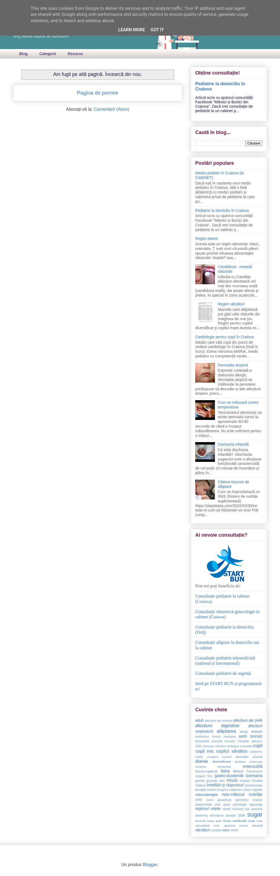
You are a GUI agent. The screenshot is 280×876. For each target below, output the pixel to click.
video (226, 830)
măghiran (235, 789)
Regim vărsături (231, 304)
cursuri (227, 756)
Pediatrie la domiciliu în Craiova (222, 210)
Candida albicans (250, 741)
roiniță (226, 808)
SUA (241, 815)
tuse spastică (224, 825)
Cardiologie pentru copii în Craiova (224, 337)
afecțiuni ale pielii (247, 720)
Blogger (150, 864)
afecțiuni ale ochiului (218, 720)
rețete (216, 808)
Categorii (47, 54)
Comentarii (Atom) (111, 109)
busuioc (230, 741)
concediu (246, 746)
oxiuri (210, 799)
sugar (254, 814)
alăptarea (226, 731)
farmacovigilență (206, 771)
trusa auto (214, 821)
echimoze (255, 761)
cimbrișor (233, 746)
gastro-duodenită (229, 775)
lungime (222, 789)
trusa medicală (234, 821)
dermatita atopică (249, 756)
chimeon (208, 746)
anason (256, 731)
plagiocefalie (203, 804)
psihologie (240, 804)
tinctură (200, 821)
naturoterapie (206, 794)
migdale (257, 789)
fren (209, 776)
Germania (254, 775)
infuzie (232, 780)
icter (222, 780)
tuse (251, 821)
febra (225, 771)
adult (199, 720)
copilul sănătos (231, 751)
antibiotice (202, 736)
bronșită (216, 741)
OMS (198, 799)
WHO (234, 830)
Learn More (131, 29)
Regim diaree (206, 238)
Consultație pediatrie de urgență (223, 673)
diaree (201, 761)
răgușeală (255, 804)
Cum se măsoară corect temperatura (238, 404)
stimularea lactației (223, 815)
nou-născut (233, 794)
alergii (244, 731)
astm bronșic (250, 736)
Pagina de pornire (97, 93)
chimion (220, 746)
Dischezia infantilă (233, 444)
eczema (200, 766)
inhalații (257, 780)
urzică (243, 825)
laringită (200, 789)
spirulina (256, 808)
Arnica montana (223, 736)
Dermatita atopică (233, 365)
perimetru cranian (249, 799)
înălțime (200, 785)
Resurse (75, 54)
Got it (157, 29)
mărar (247, 789)
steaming (201, 815)
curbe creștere (206, 756)
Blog (23, 54)
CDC (198, 746)
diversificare (221, 762)
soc (247, 808)
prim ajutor (223, 804)
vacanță (257, 825)
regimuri (202, 808)
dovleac (240, 761)
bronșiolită (202, 741)
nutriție (255, 794)
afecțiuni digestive (217, 725)
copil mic (204, 751)
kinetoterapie (253, 785)
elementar (224, 766)
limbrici (212, 789)
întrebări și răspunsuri (225, 785)
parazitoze (224, 799)
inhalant (245, 780)
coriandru (256, 751)
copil (258, 745)
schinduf (238, 808)
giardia (200, 780)
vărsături (202, 830)
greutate (211, 780)
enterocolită (252, 766)
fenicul (238, 771)
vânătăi (216, 830)
